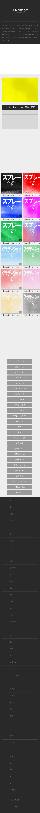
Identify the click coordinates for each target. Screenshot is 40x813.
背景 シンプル (19, 449)
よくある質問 (14, 806)
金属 (11, 601)
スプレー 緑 (19, 410)
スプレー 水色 (19, 405)
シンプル (13, 669)
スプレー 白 (19, 361)
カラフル (13, 662)
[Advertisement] (20, 61)
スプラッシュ (14, 675)
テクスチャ (14, 568)
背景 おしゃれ (19, 454)
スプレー (35, 28)
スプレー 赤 (19, 383)
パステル (13, 790)
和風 (11, 514)
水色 (11, 783)
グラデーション (20, 438)
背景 (11, 702)
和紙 (11, 595)
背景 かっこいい (20, 465)
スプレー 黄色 (19, 372)
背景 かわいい (19, 460)
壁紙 (11, 709)
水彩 (19, 427)
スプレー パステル (20, 416)
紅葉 (11, 541)
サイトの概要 (14, 800)
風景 (11, 520)
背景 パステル (19, 470)
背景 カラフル (19, 487)
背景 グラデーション (20, 481)
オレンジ (13, 743)
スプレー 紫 (19, 394)
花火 (11, 561)
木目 (11, 581)
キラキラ (13, 621)
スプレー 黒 (19, 367)
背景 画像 (19, 443)
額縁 (11, 648)
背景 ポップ (19, 492)
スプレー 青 (19, 399)
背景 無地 (19, 476)
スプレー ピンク (20, 389)
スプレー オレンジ (20, 378)
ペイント (19, 421)
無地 (19, 432)
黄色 (11, 736)
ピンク (12, 756)
